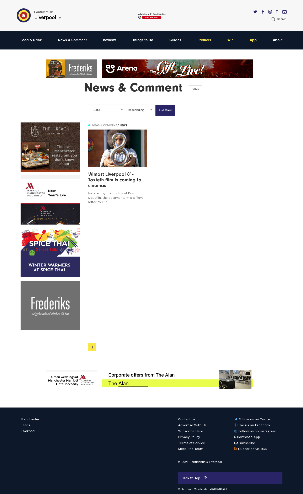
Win (230, 40)
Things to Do (143, 40)
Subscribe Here (190, 431)
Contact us (187, 419)
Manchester (30, 419)
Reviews (109, 40)
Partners (204, 40)
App (253, 40)
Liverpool (28, 431)
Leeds (25, 425)
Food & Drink (31, 40)
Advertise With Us (192, 425)
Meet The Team (190, 449)
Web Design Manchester (193, 489)
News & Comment (72, 40)
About (277, 40)
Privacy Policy (189, 437)
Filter (195, 89)
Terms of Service (191, 443)
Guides (175, 40)
